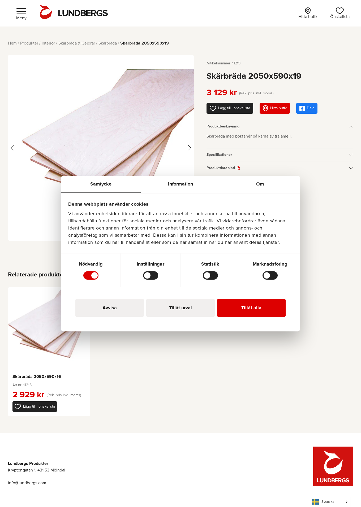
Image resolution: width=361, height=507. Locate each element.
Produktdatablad (221, 168)
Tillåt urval (180, 307)
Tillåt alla (251, 307)
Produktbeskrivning (223, 126)
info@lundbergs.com (27, 483)
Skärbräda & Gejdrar (76, 43)
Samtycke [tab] (101, 183)
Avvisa (109, 307)
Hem (12, 43)
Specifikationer (219, 154)
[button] (34, 406)
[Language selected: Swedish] (329, 502)
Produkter (29, 43)
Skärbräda (107, 43)
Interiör (48, 43)
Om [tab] (260, 183)
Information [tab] (180, 183)
